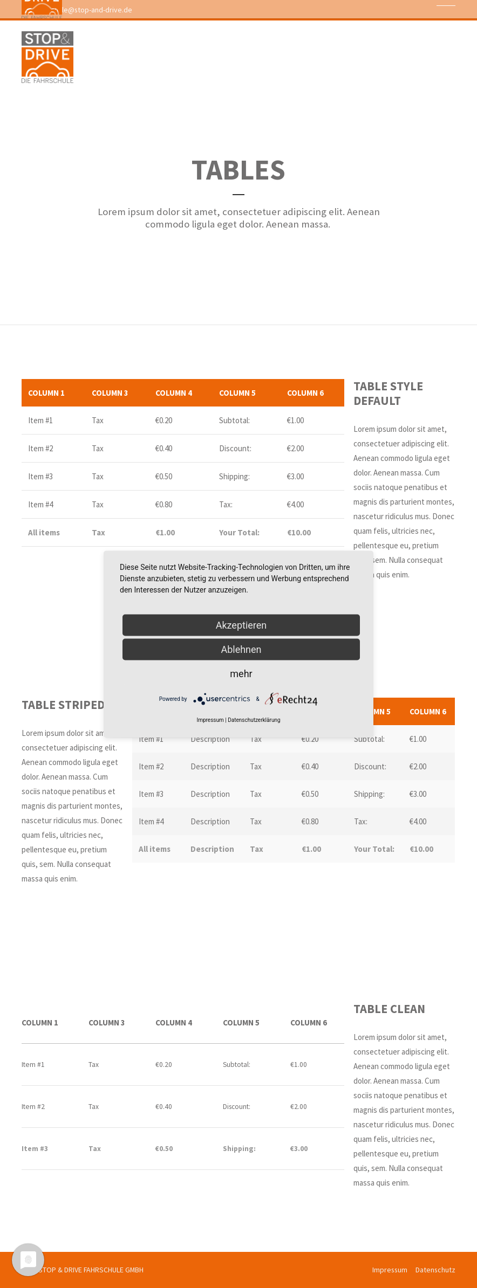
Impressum (389, 1270)
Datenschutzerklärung (254, 719)
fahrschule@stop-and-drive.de (78, 10)
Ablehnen (241, 649)
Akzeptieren (241, 624)
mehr (241, 673)
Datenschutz (435, 1270)
